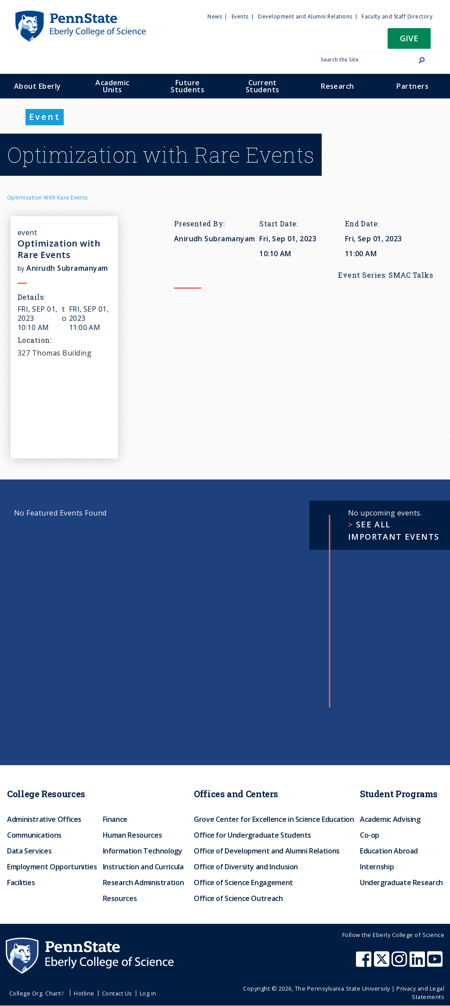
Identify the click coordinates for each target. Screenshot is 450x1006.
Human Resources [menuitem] (132, 835)
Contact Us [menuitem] (117, 993)
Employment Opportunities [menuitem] (52, 867)
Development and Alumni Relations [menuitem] (305, 16)
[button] (409, 41)
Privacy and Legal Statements (420, 992)
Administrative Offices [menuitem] (44, 819)
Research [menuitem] (337, 86)
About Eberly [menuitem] (37, 86)
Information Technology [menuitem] (142, 851)
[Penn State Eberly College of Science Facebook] (365, 963)
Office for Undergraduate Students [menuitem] (252, 835)
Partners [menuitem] (412, 86)
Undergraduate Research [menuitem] (401, 882)
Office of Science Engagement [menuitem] (243, 882)
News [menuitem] (214, 16)
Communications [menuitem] (34, 835)
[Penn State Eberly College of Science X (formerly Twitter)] (383, 963)
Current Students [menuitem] (262, 86)
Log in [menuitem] (148, 993)
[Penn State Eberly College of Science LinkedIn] (418, 963)
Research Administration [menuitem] (143, 882)
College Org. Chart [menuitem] (38, 993)
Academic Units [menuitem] (112, 86)
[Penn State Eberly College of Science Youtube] (435, 963)
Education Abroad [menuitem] (389, 851)
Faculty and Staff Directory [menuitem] (397, 16)
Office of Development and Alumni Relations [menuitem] (267, 851)
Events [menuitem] (240, 16)
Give (409, 38)
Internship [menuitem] (377, 867)
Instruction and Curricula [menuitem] (143, 867)
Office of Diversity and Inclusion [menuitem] (246, 867)
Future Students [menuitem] (187, 86)
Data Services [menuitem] (29, 851)
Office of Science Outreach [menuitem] (238, 898)
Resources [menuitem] (120, 898)
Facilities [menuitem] (21, 882)
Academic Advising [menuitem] (390, 819)
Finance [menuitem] (115, 819)
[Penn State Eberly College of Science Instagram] (400, 963)
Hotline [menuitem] (84, 993)
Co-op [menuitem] (369, 835)
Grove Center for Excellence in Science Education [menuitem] (274, 819)
